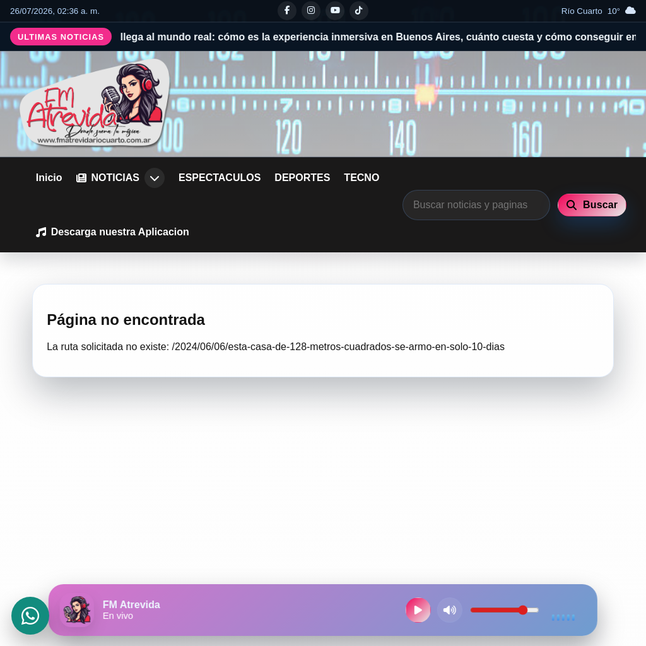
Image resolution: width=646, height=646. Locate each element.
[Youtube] (335, 10)
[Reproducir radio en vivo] (418, 610)
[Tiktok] (358, 10)
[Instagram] (311, 10)
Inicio (49, 177)
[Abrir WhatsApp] (30, 616)
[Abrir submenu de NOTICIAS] (154, 178)
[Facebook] (287, 10)
